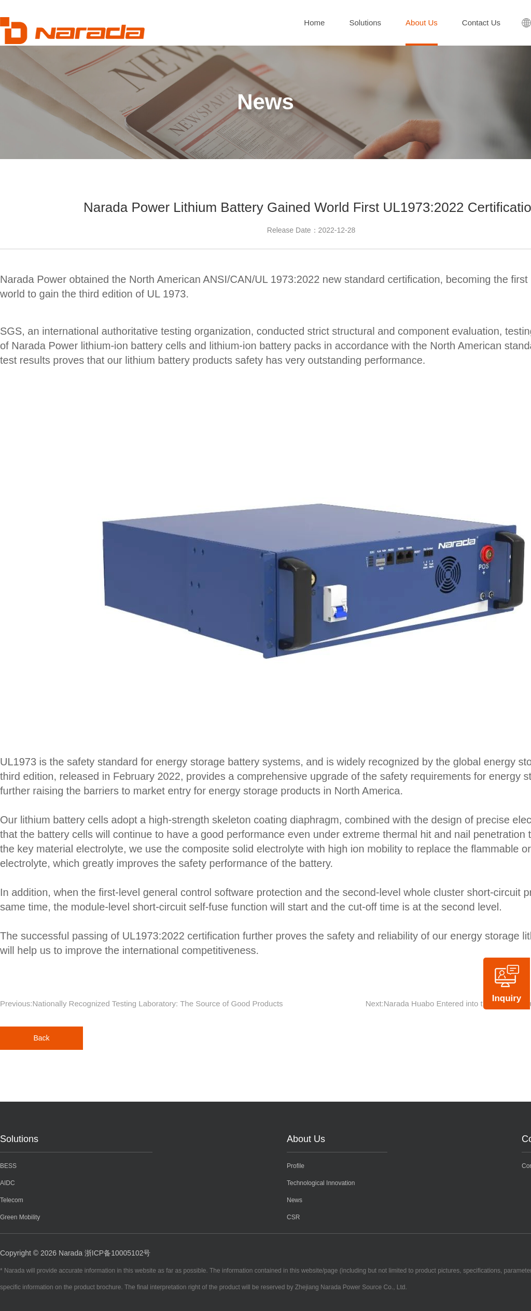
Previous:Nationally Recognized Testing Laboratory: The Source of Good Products (141, 1003)
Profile (295, 1166)
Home (314, 22)
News (294, 1200)
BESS (8, 1166)
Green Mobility (20, 1217)
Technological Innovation (321, 1183)
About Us (422, 22)
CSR (293, 1217)
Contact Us (481, 22)
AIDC (7, 1183)
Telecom (11, 1200)
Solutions (365, 22)
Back (41, 1038)
